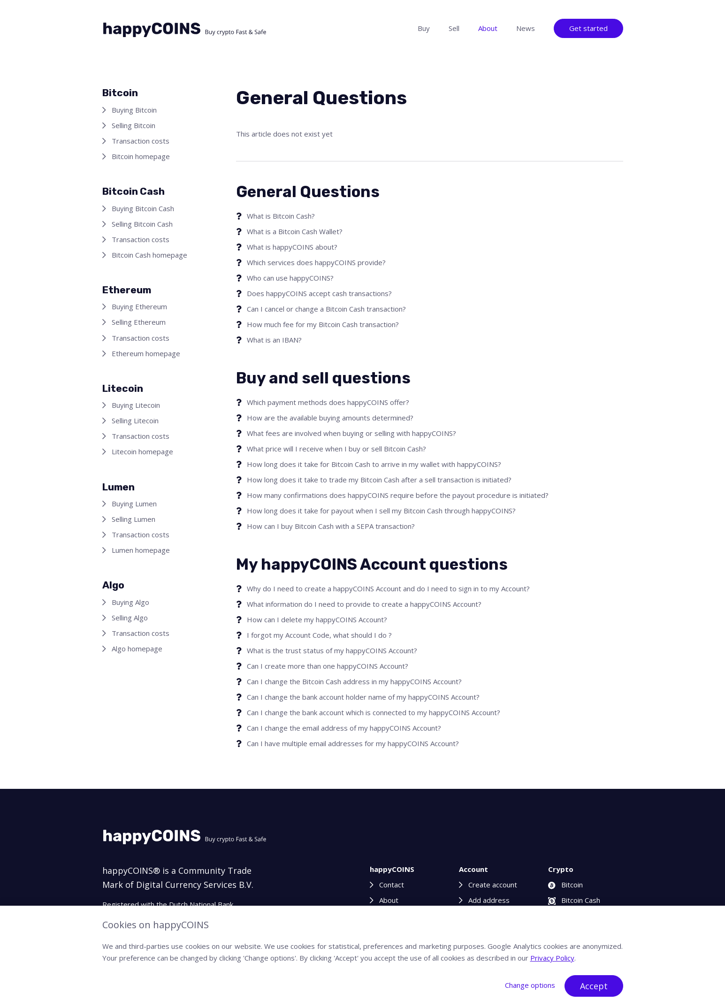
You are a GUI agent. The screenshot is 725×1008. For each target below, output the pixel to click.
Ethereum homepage (146, 353)
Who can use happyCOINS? (290, 278)
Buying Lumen (134, 503)
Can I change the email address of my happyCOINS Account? (344, 728)
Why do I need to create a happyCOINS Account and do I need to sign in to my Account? (388, 588)
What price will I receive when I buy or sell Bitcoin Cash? (336, 448)
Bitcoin (565, 884)
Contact (391, 884)
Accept (594, 986)
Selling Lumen (133, 519)
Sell (454, 28)
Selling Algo (130, 617)
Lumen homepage (141, 550)
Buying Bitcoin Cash (143, 208)
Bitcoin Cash (574, 900)
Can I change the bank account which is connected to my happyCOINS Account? (373, 712)
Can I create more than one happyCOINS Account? (327, 666)
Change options (530, 985)
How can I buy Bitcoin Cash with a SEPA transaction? (331, 526)
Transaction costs (140, 140)
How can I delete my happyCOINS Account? (317, 619)
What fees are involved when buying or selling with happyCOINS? (351, 433)
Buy (424, 28)
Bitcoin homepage (141, 156)
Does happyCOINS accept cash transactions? (319, 293)
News (525, 28)
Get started (588, 28)
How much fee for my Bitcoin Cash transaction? (323, 324)
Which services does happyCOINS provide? (316, 262)
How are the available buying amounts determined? (330, 417)
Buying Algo (130, 602)
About (487, 28)
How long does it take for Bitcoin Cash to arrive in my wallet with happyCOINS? (374, 464)
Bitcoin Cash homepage (149, 255)
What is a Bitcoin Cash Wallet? (295, 231)
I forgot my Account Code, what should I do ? (319, 635)
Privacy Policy (552, 957)
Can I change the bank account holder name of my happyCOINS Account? (363, 697)
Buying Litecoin (136, 405)
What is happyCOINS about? (292, 247)
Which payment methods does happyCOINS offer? (328, 402)
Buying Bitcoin (134, 110)
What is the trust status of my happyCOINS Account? (332, 650)
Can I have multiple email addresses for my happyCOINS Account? (353, 743)
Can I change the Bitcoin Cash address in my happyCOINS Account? (354, 681)
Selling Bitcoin (133, 125)
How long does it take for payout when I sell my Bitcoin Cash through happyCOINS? (381, 510)
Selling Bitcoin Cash (142, 224)
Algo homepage (137, 648)
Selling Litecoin (135, 420)
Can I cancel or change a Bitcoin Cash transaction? (326, 308)
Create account (492, 884)
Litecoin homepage (142, 451)
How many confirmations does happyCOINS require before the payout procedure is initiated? (398, 495)
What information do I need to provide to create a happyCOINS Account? (364, 604)
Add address (489, 900)
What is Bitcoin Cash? (281, 216)
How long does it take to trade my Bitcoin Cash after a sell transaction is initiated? (379, 479)
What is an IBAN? (274, 339)
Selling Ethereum (139, 322)
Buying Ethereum (139, 306)
